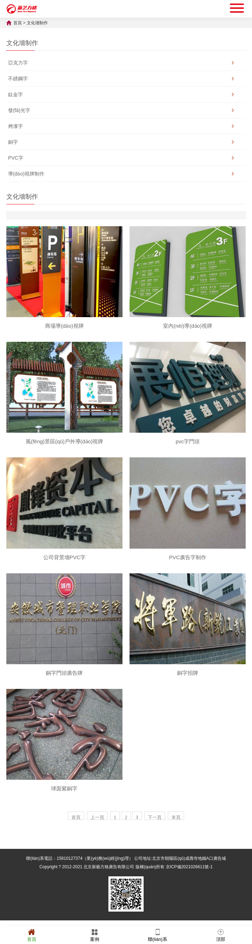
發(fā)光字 (19, 110)
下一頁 (155, 817)
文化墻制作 (37, 22)
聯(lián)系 (157, 934)
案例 (94, 934)
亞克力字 (18, 63)
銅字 (13, 142)
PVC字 (15, 158)
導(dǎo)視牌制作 (26, 174)
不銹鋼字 (18, 78)
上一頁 (97, 817)
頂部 (220, 934)
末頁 (176, 817)
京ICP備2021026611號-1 (189, 866)
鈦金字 (15, 94)
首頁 (17, 22)
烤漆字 (15, 126)
